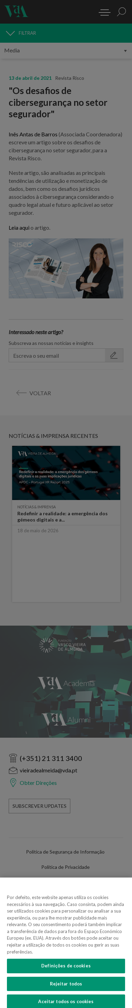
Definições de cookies (66, 971)
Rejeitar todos (66, 989)
